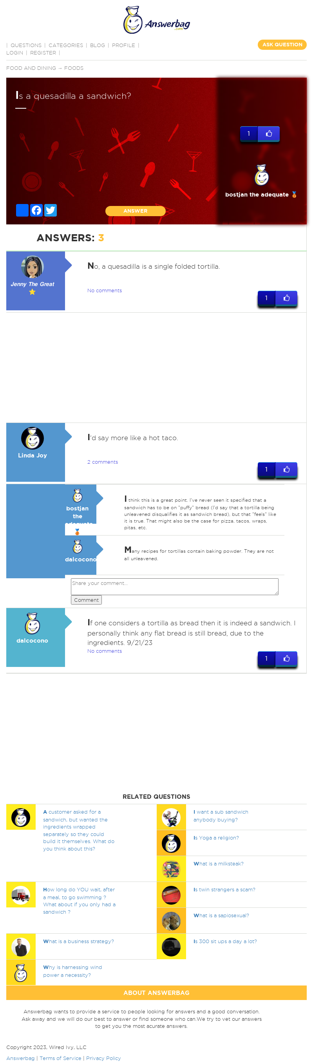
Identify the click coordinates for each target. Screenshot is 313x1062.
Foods (73, 68)
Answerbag (20, 1058)
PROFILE (123, 45)
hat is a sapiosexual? (221, 915)
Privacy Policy (103, 1058)
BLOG (97, 45)
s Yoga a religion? (216, 837)
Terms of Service (60, 1058)
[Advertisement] (155, 368)
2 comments (102, 462)
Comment (86, 600)
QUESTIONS (26, 45)
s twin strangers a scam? (224, 889)
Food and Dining (31, 68)
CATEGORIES (66, 45)
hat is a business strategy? (78, 941)
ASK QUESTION (282, 44)
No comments (104, 290)
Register (43, 52)
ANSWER (135, 211)
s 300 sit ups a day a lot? (225, 941)
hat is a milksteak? (219, 863)
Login (14, 52)
